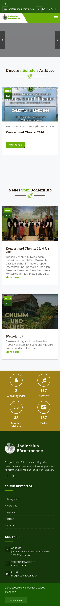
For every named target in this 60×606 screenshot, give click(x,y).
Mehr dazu (12, 277)
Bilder (10, 518)
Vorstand (12, 505)
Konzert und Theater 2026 (25, 132)
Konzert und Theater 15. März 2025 (27, 250)
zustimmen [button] (16, 600)
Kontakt (11, 525)
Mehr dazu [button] (11, 592)
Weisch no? (14, 336)
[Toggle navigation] (56, 17)
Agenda (11, 512)
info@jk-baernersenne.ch (18, 8)
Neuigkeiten (13, 499)
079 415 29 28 (46, 8)
